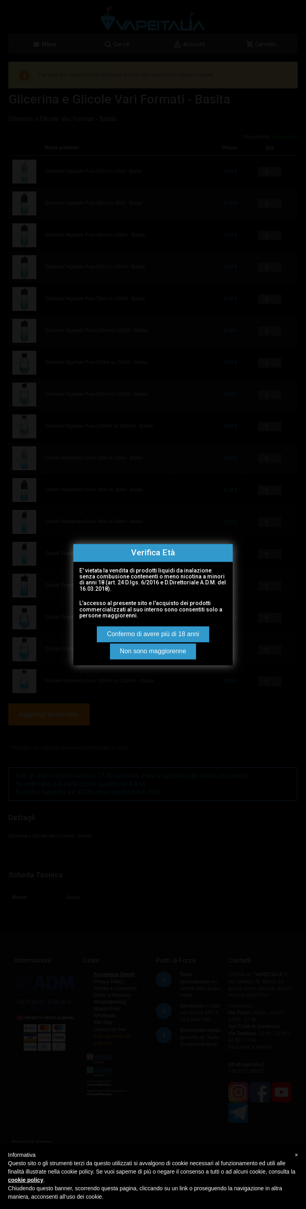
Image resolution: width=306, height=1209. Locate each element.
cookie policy (25, 1180)
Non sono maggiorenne (153, 651)
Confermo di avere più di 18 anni (153, 634)
